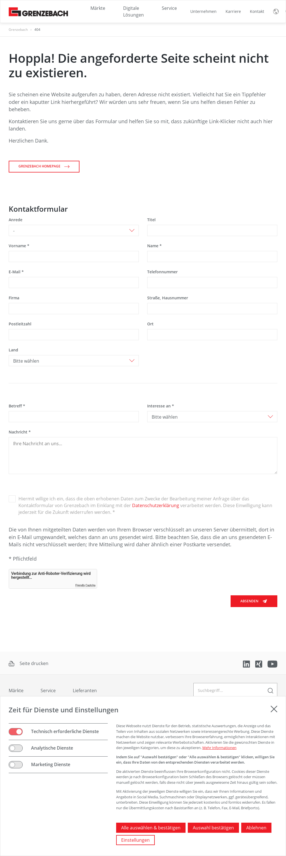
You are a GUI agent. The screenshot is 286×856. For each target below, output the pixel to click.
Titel (151, 219)
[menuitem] (203, 11)
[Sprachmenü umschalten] (276, 11)
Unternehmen (203, 11)
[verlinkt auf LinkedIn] (247, 664)
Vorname (19, 245)
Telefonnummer (162, 271)
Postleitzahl (20, 323)
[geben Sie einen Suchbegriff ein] (235, 690)
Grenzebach (18, 29)
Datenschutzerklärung (155, 505)
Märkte (16, 690)
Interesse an (160, 406)
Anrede (15, 219)
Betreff (17, 406)
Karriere (233, 11)
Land (13, 350)
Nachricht (20, 432)
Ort (150, 323)
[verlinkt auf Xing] (259, 664)
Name (154, 245)
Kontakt (257, 11)
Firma (14, 297)
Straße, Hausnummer (167, 297)
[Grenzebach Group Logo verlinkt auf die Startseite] (38, 11)
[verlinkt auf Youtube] (272, 664)
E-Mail (16, 271)
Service (48, 690)
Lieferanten (85, 690)
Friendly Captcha (85, 585)
